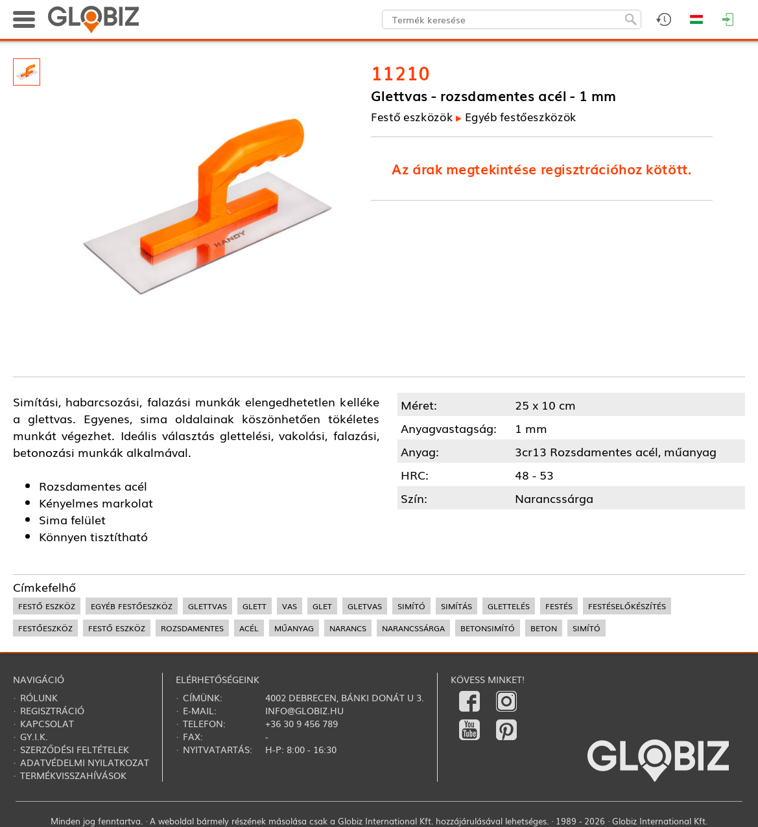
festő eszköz (46, 606)
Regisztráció (52, 710)
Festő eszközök (412, 117)
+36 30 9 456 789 (301, 723)
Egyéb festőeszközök (520, 117)
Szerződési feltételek (74, 749)
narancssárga (413, 628)
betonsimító (487, 628)
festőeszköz (45, 628)
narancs (347, 628)
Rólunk (39, 697)
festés (559, 606)
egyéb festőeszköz (131, 606)
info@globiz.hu (304, 710)
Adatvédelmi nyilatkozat (84, 762)
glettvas (207, 606)
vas (289, 606)
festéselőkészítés (627, 606)
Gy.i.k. (34, 736)
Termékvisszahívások (73, 775)
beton (543, 628)
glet (322, 606)
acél (249, 628)
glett (254, 606)
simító (411, 606)
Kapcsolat (47, 723)
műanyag (294, 628)
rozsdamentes (192, 628)
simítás (456, 606)
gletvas (365, 606)
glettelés (509, 606)
